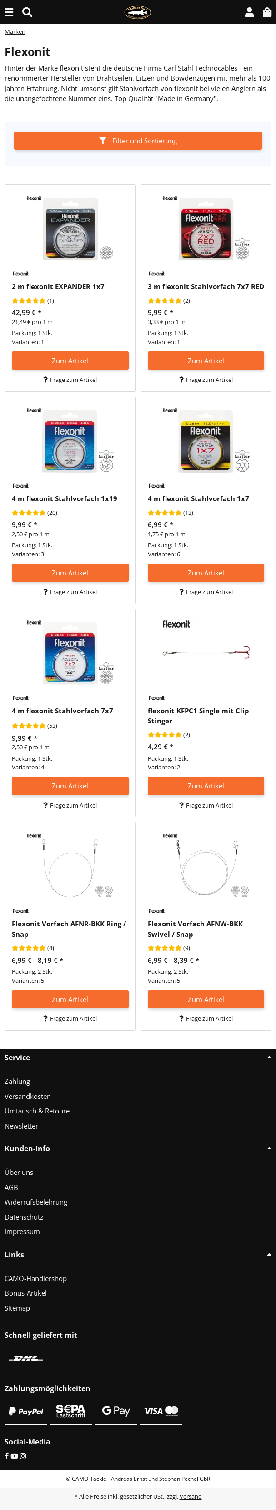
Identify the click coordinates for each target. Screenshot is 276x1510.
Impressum (22, 1231)
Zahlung (17, 1081)
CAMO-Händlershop (36, 1278)
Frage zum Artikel (70, 380)
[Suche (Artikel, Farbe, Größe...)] (27, 12)
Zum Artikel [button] (70, 360)
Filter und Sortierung (138, 140)
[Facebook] (7, 1455)
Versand (191, 1496)
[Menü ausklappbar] (9, 12)
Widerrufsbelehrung (36, 1201)
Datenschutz (24, 1216)
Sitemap (17, 1307)
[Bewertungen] (29, 300)
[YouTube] (14, 1455)
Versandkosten (28, 1096)
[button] (249, 12)
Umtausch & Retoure (37, 1110)
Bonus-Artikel (26, 1292)
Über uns (19, 1172)
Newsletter (21, 1125)
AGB (11, 1187)
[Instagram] (23, 1455)
